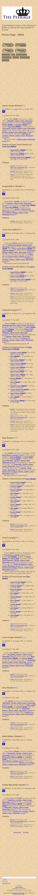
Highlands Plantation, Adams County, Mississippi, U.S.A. (17, 332)
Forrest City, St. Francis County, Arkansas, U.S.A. (17, 255)
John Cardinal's (15, 893)
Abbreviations (6, 57)
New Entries (6, 54)
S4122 (12, 171)
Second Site (21, 893)
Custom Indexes (21, 54)
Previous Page (24, 57)
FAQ (13, 54)
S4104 (12, 166)
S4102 (12, 174)
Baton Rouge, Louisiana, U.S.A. (12, 455)
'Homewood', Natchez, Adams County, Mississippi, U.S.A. (19, 251)
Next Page (5, 60)
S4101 (12, 296)
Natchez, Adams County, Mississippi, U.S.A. (16, 132)
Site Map (15, 57)
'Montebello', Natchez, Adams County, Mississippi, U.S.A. (17, 465)
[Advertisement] (19, 84)
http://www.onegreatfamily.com (18, 167)
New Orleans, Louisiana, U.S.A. (14, 555)
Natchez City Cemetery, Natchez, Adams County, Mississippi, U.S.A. (18, 135)
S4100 (12, 409)
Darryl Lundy (19, 887)
